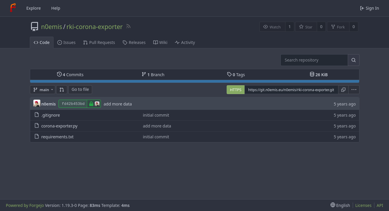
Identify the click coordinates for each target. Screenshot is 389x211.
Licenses (363, 205)
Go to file (80, 89)
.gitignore (50, 115)
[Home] (12, 8)
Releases (134, 42)
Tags (236, 74)
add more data (118, 104)
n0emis (51, 27)
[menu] (354, 89)
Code (42, 42)
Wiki (160, 42)
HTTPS (235, 89)
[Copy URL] (343, 89)
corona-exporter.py (59, 126)
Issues (66, 42)
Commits (70, 74)
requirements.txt (57, 136)
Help (55, 8)
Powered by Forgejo (25, 205)
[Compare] (61, 89)
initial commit (156, 115)
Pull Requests (99, 42)
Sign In (369, 8)
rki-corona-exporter (94, 27)
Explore (33, 8)
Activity (185, 42)
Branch (153, 74)
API (380, 205)
